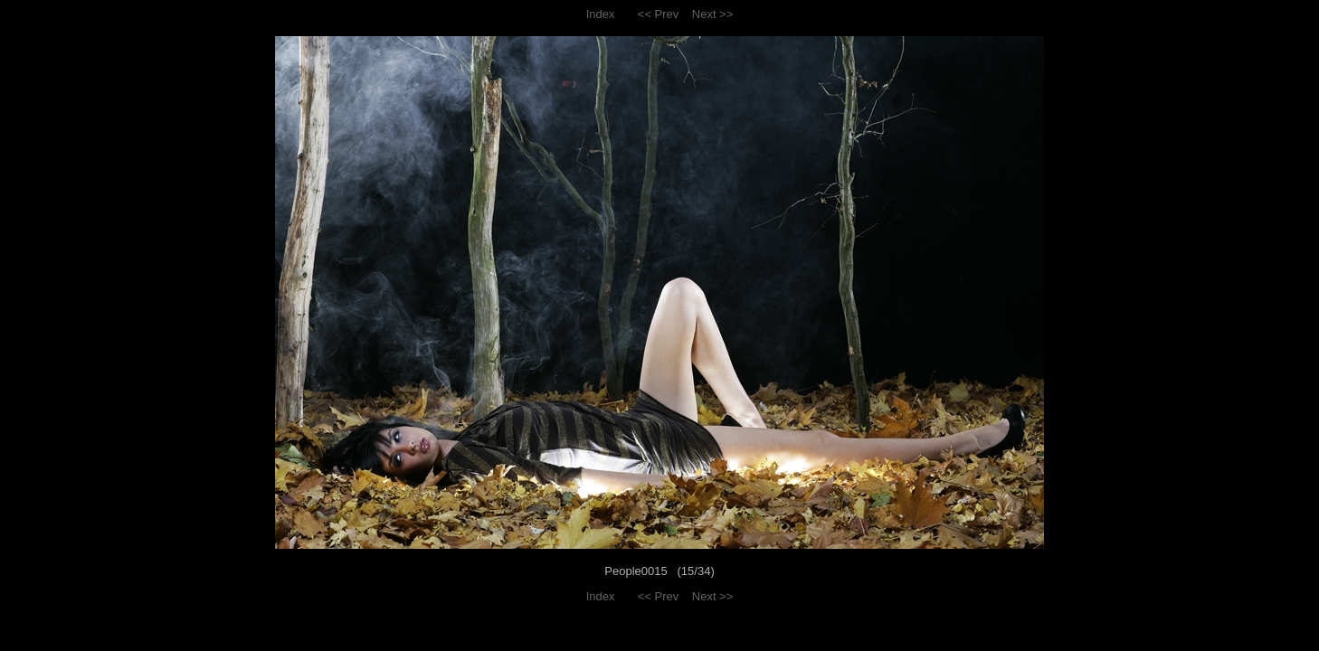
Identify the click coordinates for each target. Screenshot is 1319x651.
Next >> (713, 14)
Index (600, 14)
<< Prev (658, 14)
